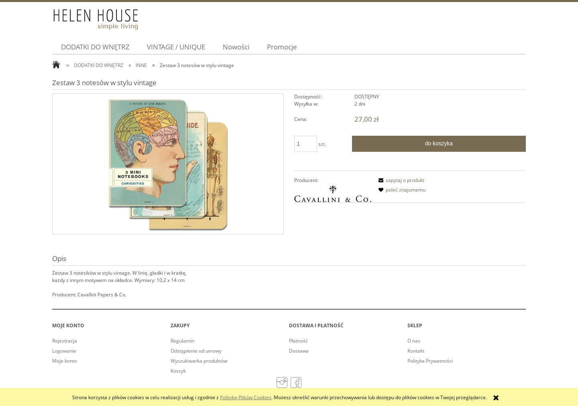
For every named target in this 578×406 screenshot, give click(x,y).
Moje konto (64, 360)
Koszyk (178, 370)
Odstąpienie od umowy (196, 350)
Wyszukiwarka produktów (199, 360)
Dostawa (299, 350)
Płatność (298, 340)
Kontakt (415, 350)
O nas (413, 340)
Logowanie (64, 350)
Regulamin (182, 340)
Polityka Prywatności (430, 360)
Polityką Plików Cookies (245, 397)
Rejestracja (64, 340)
